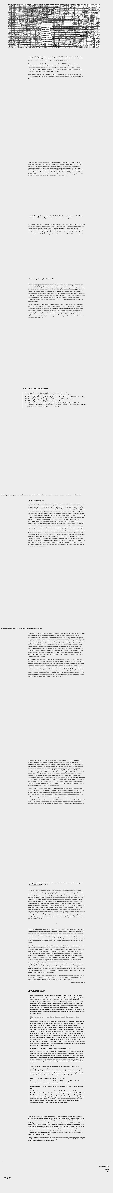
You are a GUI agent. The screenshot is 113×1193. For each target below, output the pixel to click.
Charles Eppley (88, 14)
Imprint (107, 1173)
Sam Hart (86, 17)
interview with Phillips (63, 316)
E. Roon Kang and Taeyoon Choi (55, 965)
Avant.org (31, 4)
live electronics (88, 33)
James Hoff (64, 959)
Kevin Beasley (77, 968)
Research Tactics (104, 1170)
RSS (108, 1175)
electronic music (88, 37)
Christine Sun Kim (58, 955)
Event (40, 4)
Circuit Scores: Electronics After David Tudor (65, 4)
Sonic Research (88, 25)
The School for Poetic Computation (37, 1141)
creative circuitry (88, 41)
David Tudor (87, 29)
